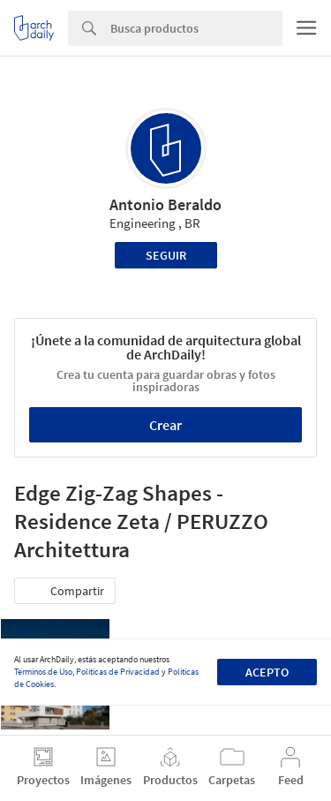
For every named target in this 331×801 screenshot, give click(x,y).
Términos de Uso (43, 671)
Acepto (267, 672)
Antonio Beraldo (165, 204)
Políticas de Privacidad (118, 671)
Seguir (166, 255)
